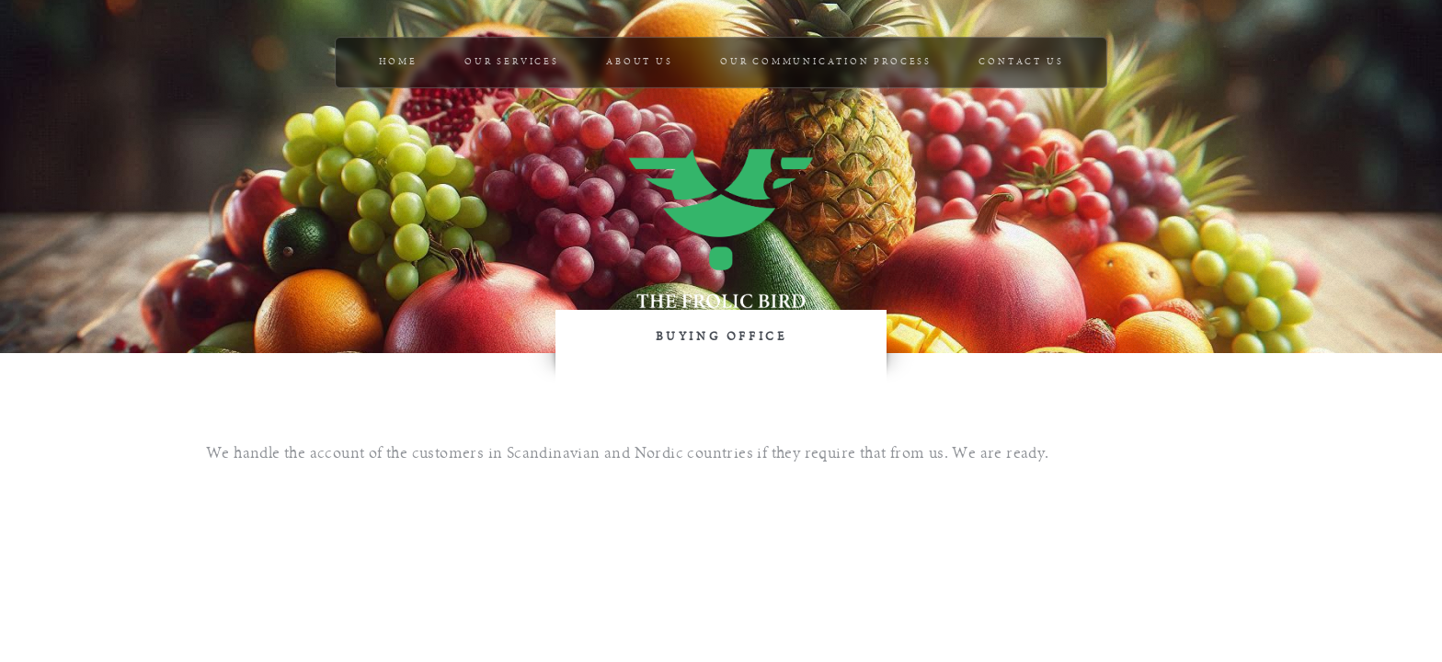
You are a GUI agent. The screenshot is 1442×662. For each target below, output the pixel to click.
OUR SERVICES (511, 62)
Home (398, 62)
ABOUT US (639, 62)
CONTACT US (1020, 62)
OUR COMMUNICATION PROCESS (826, 62)
